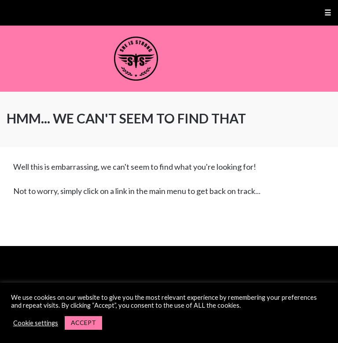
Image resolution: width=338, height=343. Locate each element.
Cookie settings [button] (35, 323)
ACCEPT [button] (83, 322)
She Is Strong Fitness (169, 59)
